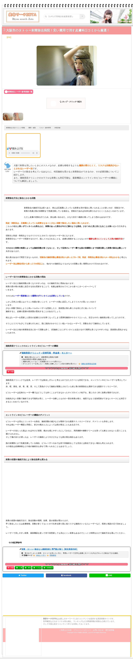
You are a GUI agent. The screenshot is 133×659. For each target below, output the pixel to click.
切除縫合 (53, 555)
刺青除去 (50, 568)
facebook (66, 575)
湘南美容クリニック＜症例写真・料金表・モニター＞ (47, 353)
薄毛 (29, 568)
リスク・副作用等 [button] (45, 128)
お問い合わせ (98, 630)
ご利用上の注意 (65, 630)
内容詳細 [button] (57, 128)
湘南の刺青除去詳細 (88, 364)
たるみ (38, 568)
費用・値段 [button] (32, 128)
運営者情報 (109, 630)
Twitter (22, 575)
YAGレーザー (41, 555)
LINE (109, 575)
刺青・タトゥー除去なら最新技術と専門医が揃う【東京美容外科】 (50, 549)
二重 (20, 568)
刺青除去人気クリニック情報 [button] (15, 128)
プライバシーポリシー (82, 630)
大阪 (12, 372)
